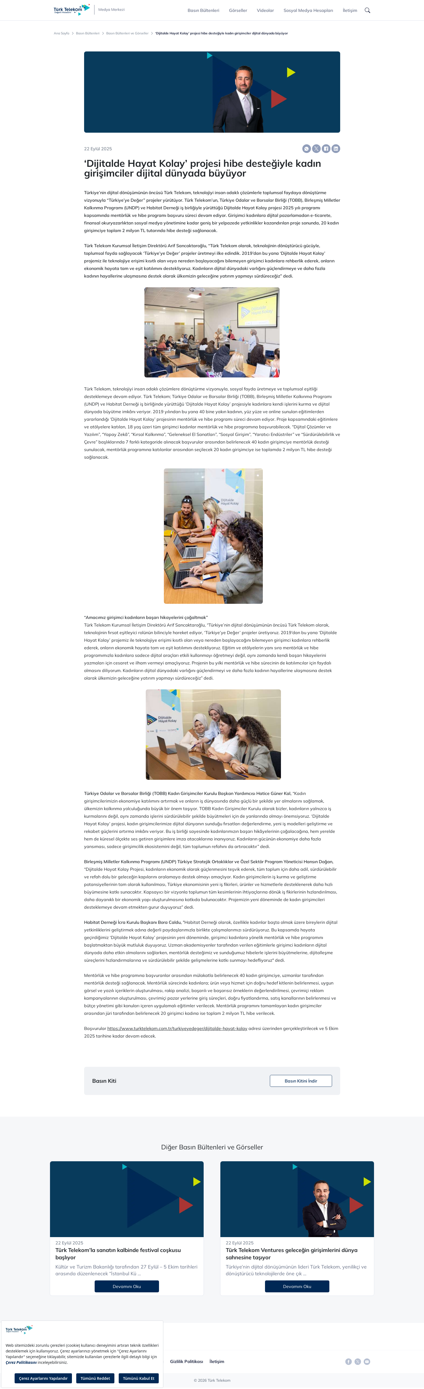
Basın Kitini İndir (301, 1081)
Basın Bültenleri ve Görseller (127, 33)
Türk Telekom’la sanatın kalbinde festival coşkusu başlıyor (118, 1254)
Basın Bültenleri (88, 33)
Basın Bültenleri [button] (203, 10)
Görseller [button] (238, 10)
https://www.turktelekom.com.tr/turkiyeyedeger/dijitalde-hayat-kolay (177, 1028)
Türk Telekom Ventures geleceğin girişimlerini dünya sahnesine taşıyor (291, 1254)
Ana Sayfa (61, 33)
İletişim (350, 10)
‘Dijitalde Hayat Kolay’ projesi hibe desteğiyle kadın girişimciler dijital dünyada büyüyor (221, 33)
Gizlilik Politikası (186, 1361)
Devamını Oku (127, 1286)
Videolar (265, 10)
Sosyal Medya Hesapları (308, 10)
